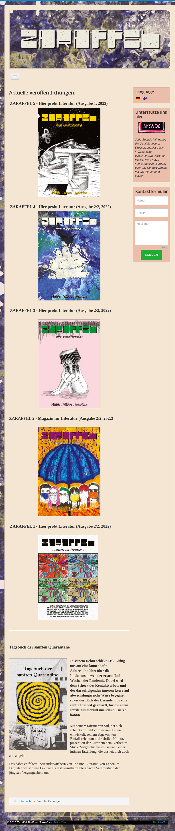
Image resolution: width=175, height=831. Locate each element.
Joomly (164, 248)
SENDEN (151, 254)
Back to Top (160, 822)
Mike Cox (60, 822)
